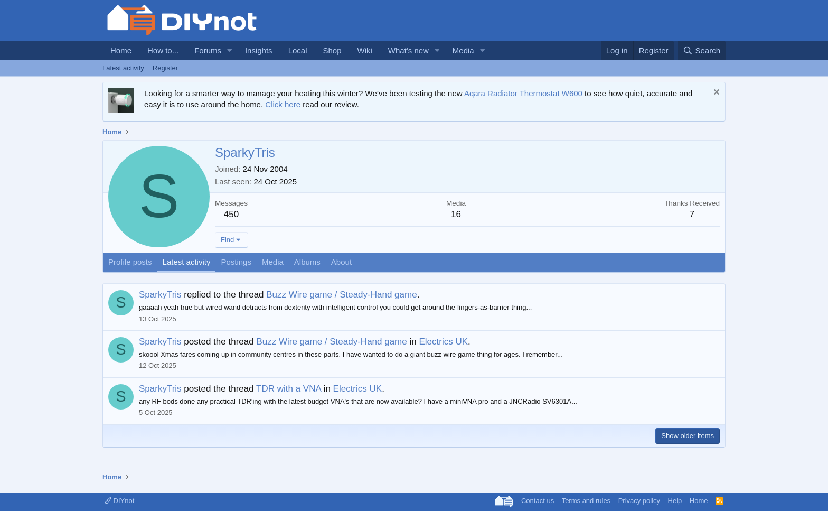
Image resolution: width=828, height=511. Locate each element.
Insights (258, 50)
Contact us (537, 501)
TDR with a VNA (288, 389)
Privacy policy (639, 501)
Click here (282, 104)
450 (231, 214)
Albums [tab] (307, 261)
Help (675, 501)
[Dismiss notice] (715, 93)
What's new (408, 50)
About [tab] (341, 261)
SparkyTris (160, 295)
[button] (229, 50)
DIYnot (119, 501)
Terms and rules (586, 501)
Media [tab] (273, 261)
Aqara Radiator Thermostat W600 (523, 93)
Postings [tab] (236, 261)
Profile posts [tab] (130, 261)
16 (456, 214)
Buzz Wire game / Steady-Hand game (341, 295)
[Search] (702, 50)
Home (120, 50)
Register (165, 68)
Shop (332, 50)
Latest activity (123, 68)
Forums (207, 50)
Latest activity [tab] (187, 261)
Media (463, 50)
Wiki (364, 50)
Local (297, 50)
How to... (162, 50)
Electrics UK (443, 342)
